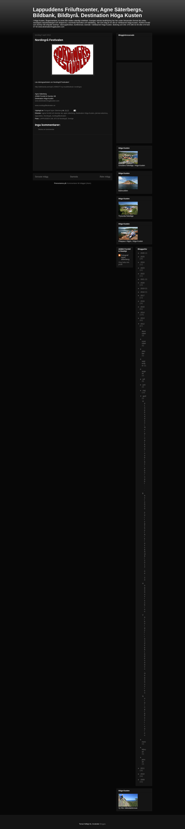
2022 (143, 274)
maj (144, 390)
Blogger (102, 824)
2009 (143, 780)
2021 (143, 279)
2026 (143, 253)
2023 (143, 268)
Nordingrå (47, 116)
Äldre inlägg (105, 177)
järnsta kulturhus (101, 113)
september (143, 363)
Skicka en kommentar (46, 129)
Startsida (74, 177)
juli (144, 379)
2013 (143, 318)
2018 (143, 292)
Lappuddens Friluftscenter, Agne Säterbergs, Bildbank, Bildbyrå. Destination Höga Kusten (88, 12)
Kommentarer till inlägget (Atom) (79, 183)
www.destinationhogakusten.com (47, 101)
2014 (143, 312)
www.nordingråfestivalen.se (45, 105)
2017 (143, 295)
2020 (143, 283)
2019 (143, 288)
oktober (143, 352)
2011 (143, 768)
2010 (143, 774)
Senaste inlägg (41, 177)
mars (144, 742)
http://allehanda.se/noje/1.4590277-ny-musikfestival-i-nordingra (58, 87)
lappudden (39, 116)
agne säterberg (69, 113)
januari (143, 761)
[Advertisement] (72, 152)
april (144, 396)
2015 (143, 307)
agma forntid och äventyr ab (52, 113)
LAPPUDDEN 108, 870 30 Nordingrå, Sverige (56, 119)
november (144, 342)
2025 (143, 257)
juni (144, 385)
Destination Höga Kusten (85, 113)
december (144, 332)
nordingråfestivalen (59, 116)
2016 (143, 301)
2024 (143, 262)
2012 (143, 324)
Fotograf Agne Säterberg (125, 257)
